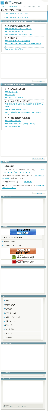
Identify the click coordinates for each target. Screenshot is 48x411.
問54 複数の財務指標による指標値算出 (17, 41)
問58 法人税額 (10, 95)
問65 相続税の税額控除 (13, 126)
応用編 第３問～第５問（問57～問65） (16, 17)
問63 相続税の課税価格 (13, 121)
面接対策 (8, 325)
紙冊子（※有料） (10, 242)
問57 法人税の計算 (11, 92)
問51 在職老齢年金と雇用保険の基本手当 (18, 29)
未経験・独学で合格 (13, 317)
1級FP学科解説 (13, 6)
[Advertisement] (23, 66)
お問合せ (8, 337)
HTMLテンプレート (25, 406)
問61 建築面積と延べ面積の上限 (15, 109)
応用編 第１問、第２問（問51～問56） (16, 13)
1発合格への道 (11, 313)
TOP (2, 6)
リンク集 (8, 333)
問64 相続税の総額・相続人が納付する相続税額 (20, 123)
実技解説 (8, 309)
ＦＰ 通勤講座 (28, 182)
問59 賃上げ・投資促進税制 (14, 97)
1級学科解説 (10, 305)
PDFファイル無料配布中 (13, 237)
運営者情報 (9, 329)
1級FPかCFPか (11, 321)
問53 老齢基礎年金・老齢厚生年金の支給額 (19, 34)
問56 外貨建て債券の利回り (14, 49)
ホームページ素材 (17, 406)
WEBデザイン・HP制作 (8, 406)
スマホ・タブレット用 (12, 246)
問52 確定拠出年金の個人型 (14, 31)
